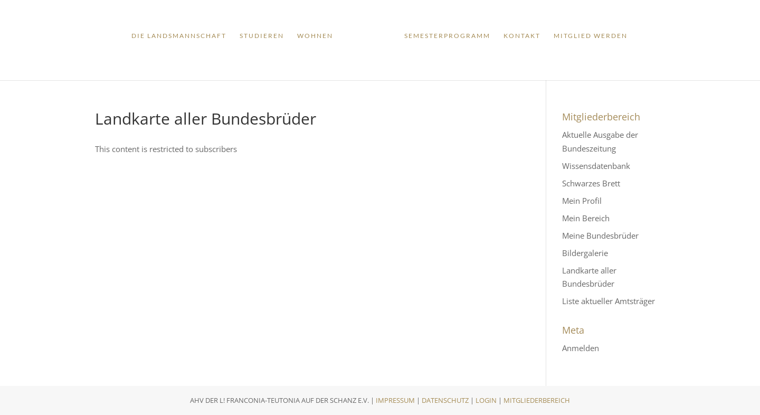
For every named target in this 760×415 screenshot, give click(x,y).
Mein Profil (582, 200)
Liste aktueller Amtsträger (608, 301)
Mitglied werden (591, 36)
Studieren (262, 36)
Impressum (395, 400)
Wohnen (315, 36)
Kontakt (522, 36)
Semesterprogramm (447, 36)
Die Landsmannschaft (178, 36)
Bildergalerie (585, 253)
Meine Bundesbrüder (600, 235)
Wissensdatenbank (596, 166)
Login (486, 400)
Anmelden (580, 348)
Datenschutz (445, 400)
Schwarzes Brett (591, 183)
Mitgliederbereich (537, 400)
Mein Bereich (586, 218)
